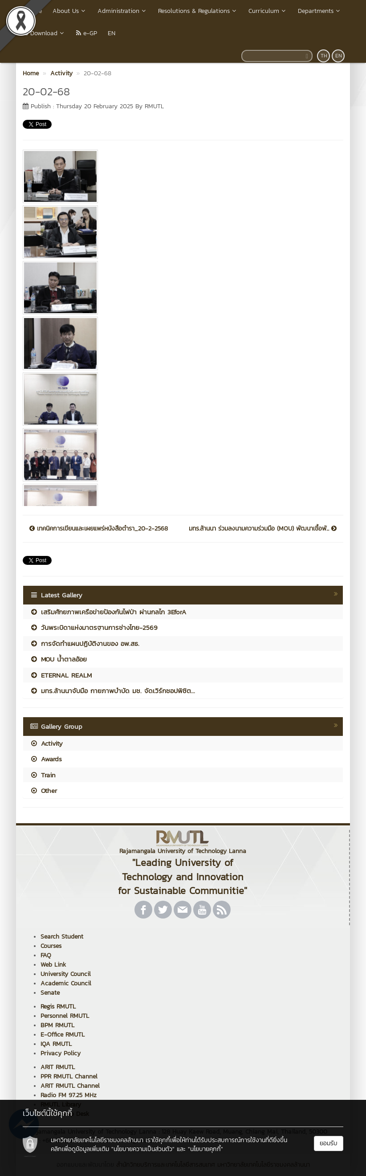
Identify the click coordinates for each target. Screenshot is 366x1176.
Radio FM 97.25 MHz (69, 1095)
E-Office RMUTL (63, 1034)
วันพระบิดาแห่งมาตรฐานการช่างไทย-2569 (94, 627)
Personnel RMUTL (65, 1016)
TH (324, 56)
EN (111, 33)
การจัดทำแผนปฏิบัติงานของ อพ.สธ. (84, 643)
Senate (50, 992)
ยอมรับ (329, 1143)
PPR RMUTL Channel (69, 1076)
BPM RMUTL (57, 1025)
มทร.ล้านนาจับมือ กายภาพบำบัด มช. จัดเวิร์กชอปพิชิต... (112, 691)
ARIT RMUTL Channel (70, 1085)
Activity (46, 743)
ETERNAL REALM (61, 675)
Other (43, 790)
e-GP (86, 33)
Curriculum (267, 11)
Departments (320, 11)
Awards (46, 759)
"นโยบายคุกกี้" (205, 1149)
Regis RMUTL (58, 1006)
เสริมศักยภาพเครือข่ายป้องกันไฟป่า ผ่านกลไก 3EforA (108, 612)
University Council (66, 974)
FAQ (46, 955)
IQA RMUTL (56, 1044)
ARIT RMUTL (58, 1067)
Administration (122, 11)
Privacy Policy (61, 1053)
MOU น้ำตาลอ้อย (58, 659)
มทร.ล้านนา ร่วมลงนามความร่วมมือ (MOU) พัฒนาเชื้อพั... (263, 528)
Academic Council (66, 983)
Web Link (53, 964)
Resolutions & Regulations (198, 11)
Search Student (62, 936)
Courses (51, 946)
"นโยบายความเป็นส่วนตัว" (143, 1149)
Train (43, 775)
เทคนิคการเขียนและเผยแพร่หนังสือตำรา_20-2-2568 (98, 528)
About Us (70, 11)
